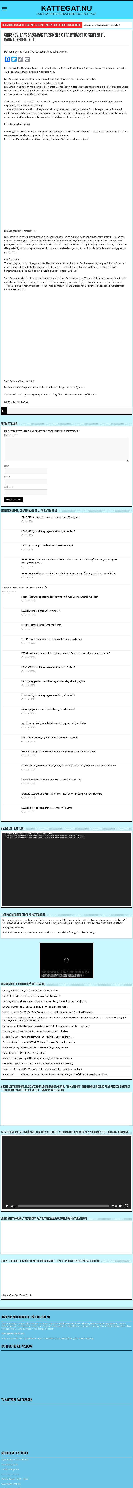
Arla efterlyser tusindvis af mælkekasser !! (40, 996)
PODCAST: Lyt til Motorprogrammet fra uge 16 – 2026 (48, 695)
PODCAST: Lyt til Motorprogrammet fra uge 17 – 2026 (48, 667)
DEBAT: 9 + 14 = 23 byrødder (31, 1053)
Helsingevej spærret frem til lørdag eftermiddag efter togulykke (53, 681)
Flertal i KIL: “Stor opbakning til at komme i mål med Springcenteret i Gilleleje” (59, 597)
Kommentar (10, 435)
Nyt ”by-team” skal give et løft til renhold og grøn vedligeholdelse (53, 723)
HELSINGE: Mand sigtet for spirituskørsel (41, 625)
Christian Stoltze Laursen (14, 1042)
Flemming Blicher (10, 1063)
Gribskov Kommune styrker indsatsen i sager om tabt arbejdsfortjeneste (51, 1001)
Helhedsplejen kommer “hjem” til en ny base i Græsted (48, 709)
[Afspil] (7, 1206)
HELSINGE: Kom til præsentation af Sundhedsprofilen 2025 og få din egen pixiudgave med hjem (68, 573)
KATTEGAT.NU (66, 8)
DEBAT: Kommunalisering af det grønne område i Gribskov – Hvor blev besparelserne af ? (65, 653)
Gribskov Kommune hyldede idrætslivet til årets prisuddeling (51, 779)
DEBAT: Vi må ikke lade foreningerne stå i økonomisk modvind (51, 1069)
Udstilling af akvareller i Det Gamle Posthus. (36, 990)
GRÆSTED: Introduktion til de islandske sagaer (45, 1007)
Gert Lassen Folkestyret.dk (18, 1074)
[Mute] (120, 1206)
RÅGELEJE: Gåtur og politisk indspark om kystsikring (47, 1063)
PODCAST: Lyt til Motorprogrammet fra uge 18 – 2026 (48, 531)
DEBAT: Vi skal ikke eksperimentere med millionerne (46, 807)
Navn (6, 466)
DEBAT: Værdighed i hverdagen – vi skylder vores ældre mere (43, 1037)
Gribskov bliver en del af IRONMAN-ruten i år (24, 587)
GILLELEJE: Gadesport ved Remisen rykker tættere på (47, 545)
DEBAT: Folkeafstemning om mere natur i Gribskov (43, 1031)
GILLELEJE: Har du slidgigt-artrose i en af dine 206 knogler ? (50, 517)
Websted (8, 487)
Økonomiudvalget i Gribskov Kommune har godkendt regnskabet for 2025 (58, 751)
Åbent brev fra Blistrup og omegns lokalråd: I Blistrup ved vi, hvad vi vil (72, 1074)
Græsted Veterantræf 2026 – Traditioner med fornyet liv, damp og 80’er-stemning (61, 793)
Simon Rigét (8, 1053)
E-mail (7, 476)
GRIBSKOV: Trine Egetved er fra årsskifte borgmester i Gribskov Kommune (56, 1012)
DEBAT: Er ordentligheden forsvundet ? (102, 25)
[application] (66, 869)
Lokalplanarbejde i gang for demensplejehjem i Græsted (49, 737)
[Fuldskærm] (126, 1206)
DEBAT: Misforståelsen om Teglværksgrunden (52, 1042)
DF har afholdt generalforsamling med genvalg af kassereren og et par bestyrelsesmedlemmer (68, 765)
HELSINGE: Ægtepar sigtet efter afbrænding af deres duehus (51, 639)
